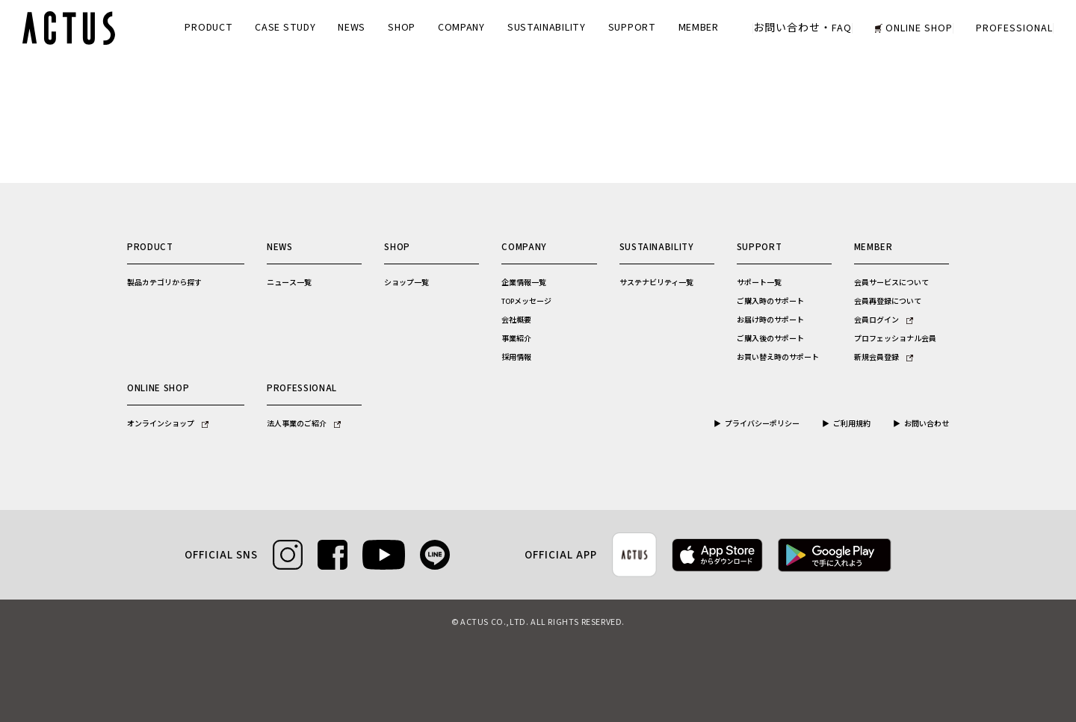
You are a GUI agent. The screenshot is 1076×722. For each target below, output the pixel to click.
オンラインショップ (167, 424)
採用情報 (516, 357)
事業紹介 (516, 339)
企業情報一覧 (523, 283)
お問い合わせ (926, 424)
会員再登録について (887, 301)
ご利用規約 (852, 424)
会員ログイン (883, 320)
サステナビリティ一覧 (656, 283)
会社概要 (516, 320)
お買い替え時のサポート (778, 357)
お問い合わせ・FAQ (802, 28)
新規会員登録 (883, 357)
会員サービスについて (891, 283)
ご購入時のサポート (770, 301)
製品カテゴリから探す (164, 283)
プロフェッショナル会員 (895, 339)
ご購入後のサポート (770, 339)
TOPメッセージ (526, 301)
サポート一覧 (759, 283)
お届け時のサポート (770, 320)
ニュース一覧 (289, 283)
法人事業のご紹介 (304, 424)
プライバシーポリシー (762, 424)
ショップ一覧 (406, 283)
